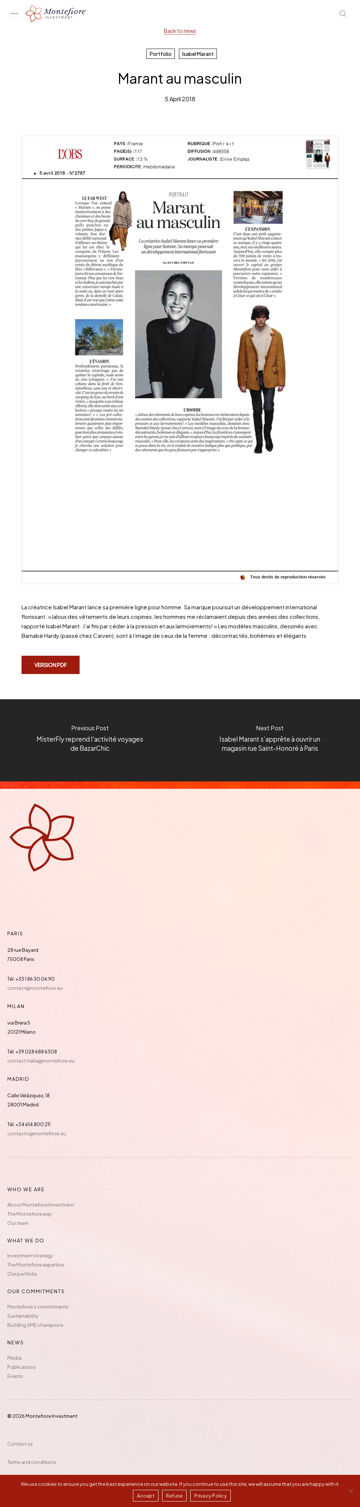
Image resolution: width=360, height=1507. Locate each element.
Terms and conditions (31, 1462)
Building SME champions (35, 1325)
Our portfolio (22, 1274)
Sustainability (22, 1316)
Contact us (20, 1444)
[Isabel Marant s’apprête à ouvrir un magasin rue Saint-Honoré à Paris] (270, 740)
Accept (145, 1496)
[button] (14, 14)
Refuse (174, 1496)
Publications (21, 1367)
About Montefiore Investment (40, 1205)
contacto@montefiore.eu (36, 1133)
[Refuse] (351, 1491)
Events (15, 1376)
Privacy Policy (210, 1496)
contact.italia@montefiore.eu (41, 1061)
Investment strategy (30, 1255)
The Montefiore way (29, 1214)
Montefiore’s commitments (38, 1307)
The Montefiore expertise (35, 1265)
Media (14, 1358)
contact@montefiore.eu (35, 988)
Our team (17, 1223)
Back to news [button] (180, 30)
